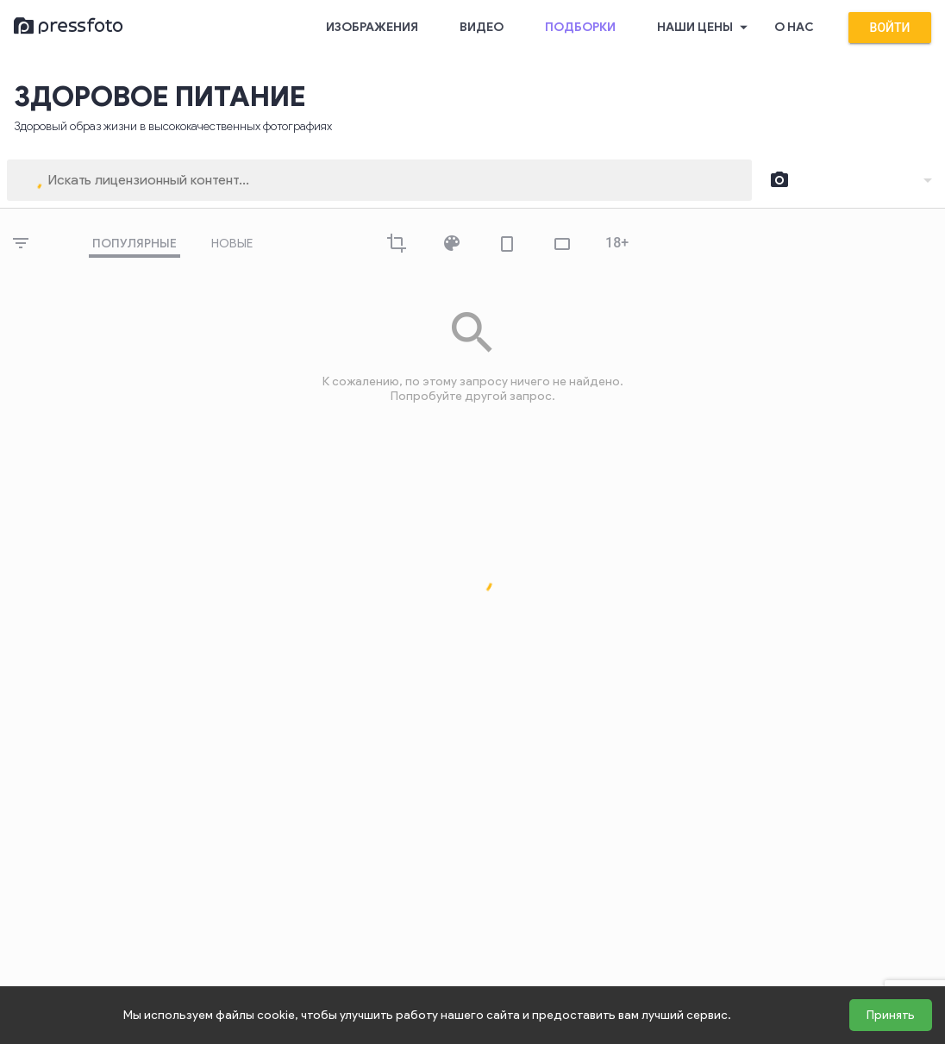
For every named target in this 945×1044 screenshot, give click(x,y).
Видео (482, 27)
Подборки (580, 27)
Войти (889, 27)
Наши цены (705, 27)
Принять (891, 1015)
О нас (794, 27)
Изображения (372, 27)
